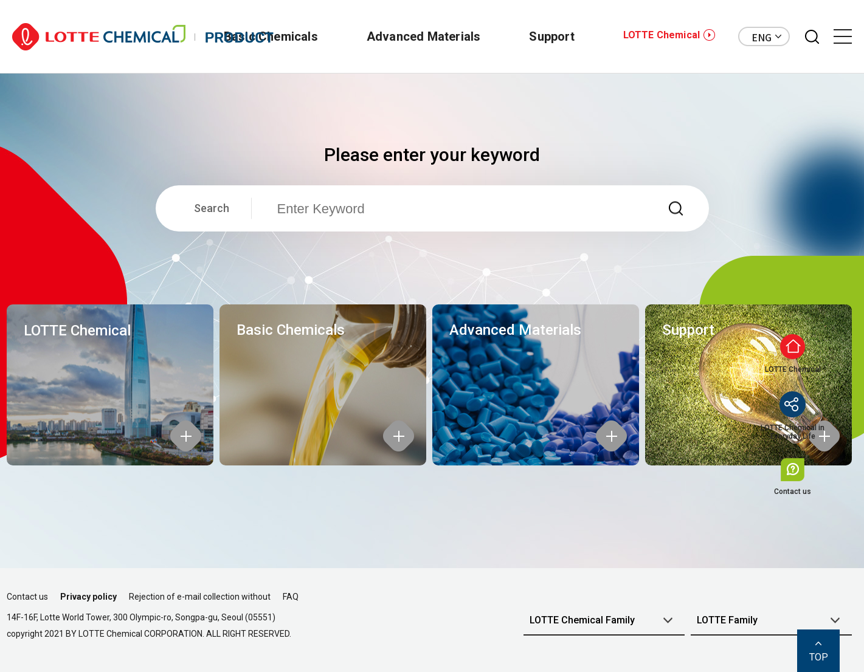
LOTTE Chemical (661, 35)
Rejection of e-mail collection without (200, 597)
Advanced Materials (424, 36)
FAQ (291, 597)
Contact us (27, 597)
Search (211, 208)
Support (551, 36)
